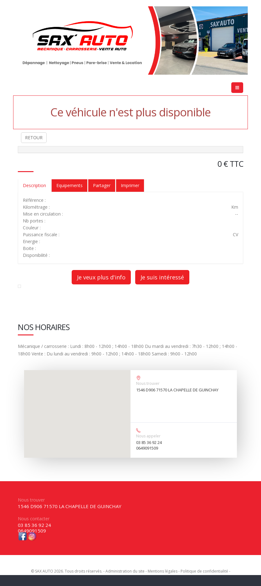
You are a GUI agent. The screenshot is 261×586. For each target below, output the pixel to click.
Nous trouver (148, 383)
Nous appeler (148, 436)
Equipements (69, 185)
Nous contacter (33, 519)
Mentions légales (162, 571)
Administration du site (125, 571)
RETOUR (34, 137)
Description (34, 185)
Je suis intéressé (162, 277)
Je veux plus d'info (101, 277)
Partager (101, 185)
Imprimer (130, 185)
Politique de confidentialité (204, 571)
